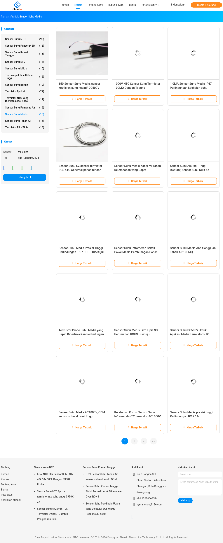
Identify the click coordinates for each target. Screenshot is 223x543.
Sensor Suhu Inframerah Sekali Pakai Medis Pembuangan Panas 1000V (136, 252)
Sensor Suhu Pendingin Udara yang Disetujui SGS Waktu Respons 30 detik (103, 508)
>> (153, 441)
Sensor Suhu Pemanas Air (24, 107)
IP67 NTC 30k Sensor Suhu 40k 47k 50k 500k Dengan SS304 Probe (55, 479)
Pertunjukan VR (149, 4)
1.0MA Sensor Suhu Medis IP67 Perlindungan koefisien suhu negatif (191, 88)
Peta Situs (7, 494)
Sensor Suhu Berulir (24, 85)
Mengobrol (24, 177)
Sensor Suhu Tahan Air (24, 121)
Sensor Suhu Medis (24, 114)
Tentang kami (9, 484)
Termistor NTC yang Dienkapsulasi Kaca (24, 99)
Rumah (5, 474)
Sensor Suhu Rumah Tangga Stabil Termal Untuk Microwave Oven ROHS (103, 491)
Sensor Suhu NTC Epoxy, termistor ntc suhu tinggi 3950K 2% (55, 496)
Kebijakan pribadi (11, 499)
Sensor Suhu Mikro (24, 68)
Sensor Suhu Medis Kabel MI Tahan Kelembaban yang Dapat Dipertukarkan (137, 170)
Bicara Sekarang (206, 4)
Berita (4, 489)
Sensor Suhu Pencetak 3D (24, 46)
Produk (5, 479)
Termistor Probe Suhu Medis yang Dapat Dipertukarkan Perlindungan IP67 (81, 334)
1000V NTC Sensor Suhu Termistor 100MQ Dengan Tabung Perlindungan (137, 88)
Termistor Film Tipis (24, 127)
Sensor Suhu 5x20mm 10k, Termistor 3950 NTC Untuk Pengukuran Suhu (52, 514)
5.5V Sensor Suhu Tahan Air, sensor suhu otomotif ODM (102, 477)
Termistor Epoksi (24, 91)
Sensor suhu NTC (24, 39)
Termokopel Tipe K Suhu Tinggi (24, 77)
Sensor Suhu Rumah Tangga (24, 54)
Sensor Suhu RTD (24, 62)
